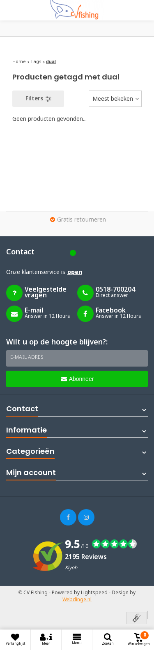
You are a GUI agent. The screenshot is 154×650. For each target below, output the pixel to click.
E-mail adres (27, 357)
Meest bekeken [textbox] (112, 99)
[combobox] (115, 99)
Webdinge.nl (77, 600)
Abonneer (77, 379)
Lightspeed (94, 593)
